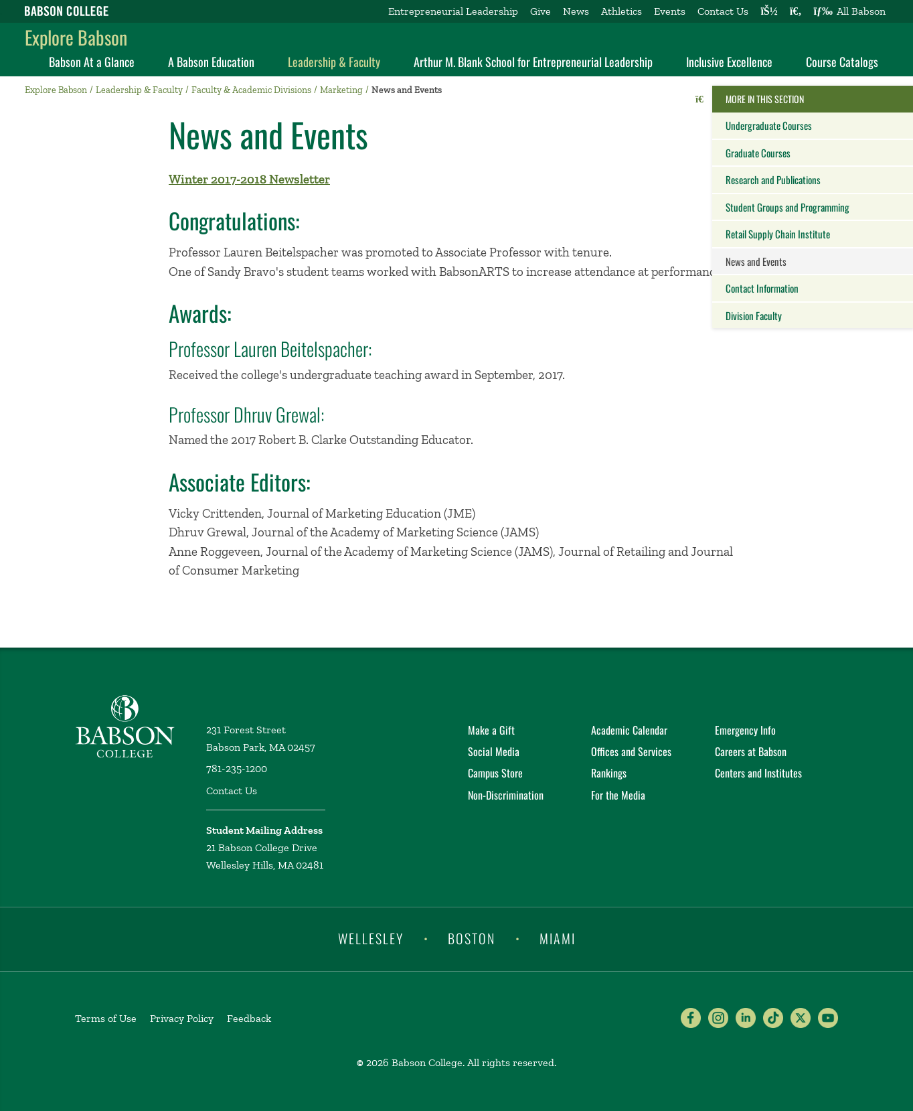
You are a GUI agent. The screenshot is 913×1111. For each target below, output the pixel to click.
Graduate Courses (758, 152)
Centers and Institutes (758, 773)
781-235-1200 (236, 768)
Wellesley (371, 938)
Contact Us (722, 11)
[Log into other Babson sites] (769, 11)
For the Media (618, 795)
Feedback (249, 1018)
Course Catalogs (842, 61)
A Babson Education (211, 61)
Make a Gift (491, 730)
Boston (471, 938)
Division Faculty (754, 315)
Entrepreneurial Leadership (453, 11)
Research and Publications (773, 179)
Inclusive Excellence (729, 61)
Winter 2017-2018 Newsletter (249, 179)
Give (540, 11)
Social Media (493, 751)
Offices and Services (631, 751)
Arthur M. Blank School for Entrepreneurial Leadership (533, 61)
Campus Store (495, 773)
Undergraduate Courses (769, 125)
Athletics (621, 11)
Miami (558, 938)
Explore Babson (76, 37)
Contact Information (762, 288)
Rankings (609, 773)
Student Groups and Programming (787, 207)
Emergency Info (745, 730)
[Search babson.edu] (796, 11)
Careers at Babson (750, 751)
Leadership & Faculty (334, 61)
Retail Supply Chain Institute (778, 233)
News (576, 11)
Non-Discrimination (506, 795)
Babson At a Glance (92, 61)
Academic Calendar (629, 730)
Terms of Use (106, 1018)
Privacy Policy (182, 1018)
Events (669, 11)
